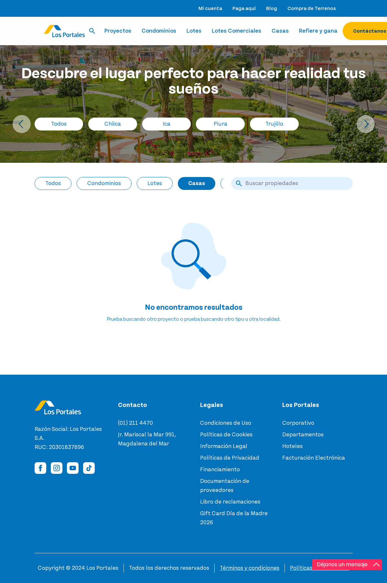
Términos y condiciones (249, 568)
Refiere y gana (318, 31)
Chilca (112, 124)
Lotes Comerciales (236, 31)
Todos (59, 124)
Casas (280, 31)
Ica (166, 124)
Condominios (159, 31)
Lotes (194, 31)
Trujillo (274, 124)
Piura (220, 124)
